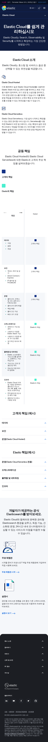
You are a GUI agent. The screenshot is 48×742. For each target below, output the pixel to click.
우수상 (24, 673)
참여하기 (24, 647)
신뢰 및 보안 (24, 660)
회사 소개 (24, 641)
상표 (6, 711)
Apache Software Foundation (14, 734)
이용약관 (11, 711)
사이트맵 (31, 711)
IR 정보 (24, 666)
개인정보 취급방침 (21, 711)
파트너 (24, 654)
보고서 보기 (42, 2)
